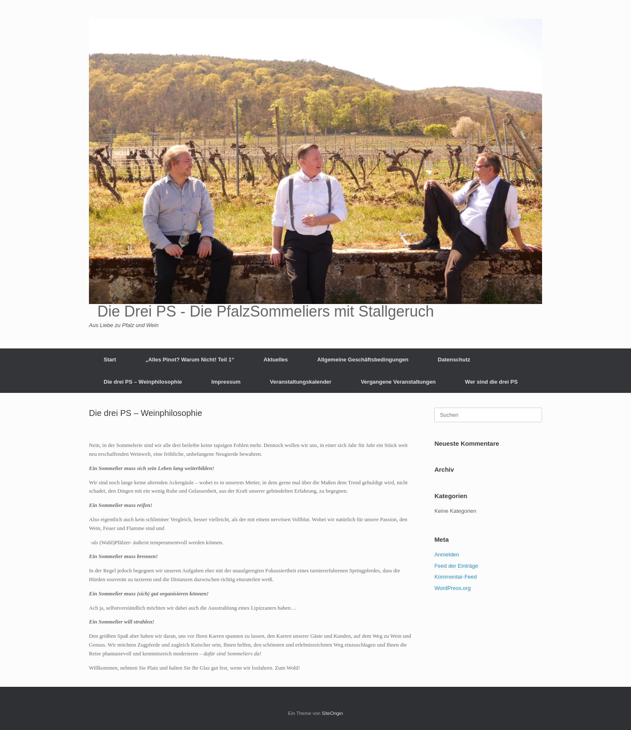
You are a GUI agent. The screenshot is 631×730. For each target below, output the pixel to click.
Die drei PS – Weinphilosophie (143, 382)
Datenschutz (454, 359)
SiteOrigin (332, 713)
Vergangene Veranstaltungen (398, 382)
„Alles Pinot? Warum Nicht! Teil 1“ (190, 359)
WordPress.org (452, 588)
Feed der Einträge (456, 566)
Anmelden (446, 554)
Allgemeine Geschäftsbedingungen (362, 359)
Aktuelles (275, 359)
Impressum (225, 382)
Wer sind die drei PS (491, 382)
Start (110, 359)
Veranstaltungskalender (300, 382)
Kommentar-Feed (455, 577)
